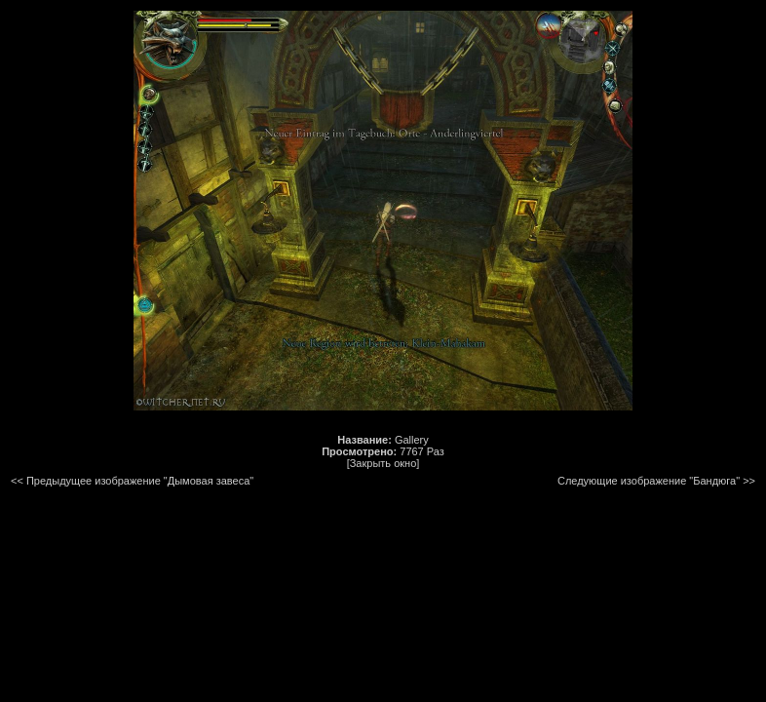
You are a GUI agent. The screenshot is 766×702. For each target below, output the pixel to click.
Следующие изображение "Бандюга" (648, 481)
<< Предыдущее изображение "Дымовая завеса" (132, 481)
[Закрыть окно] (383, 463)
